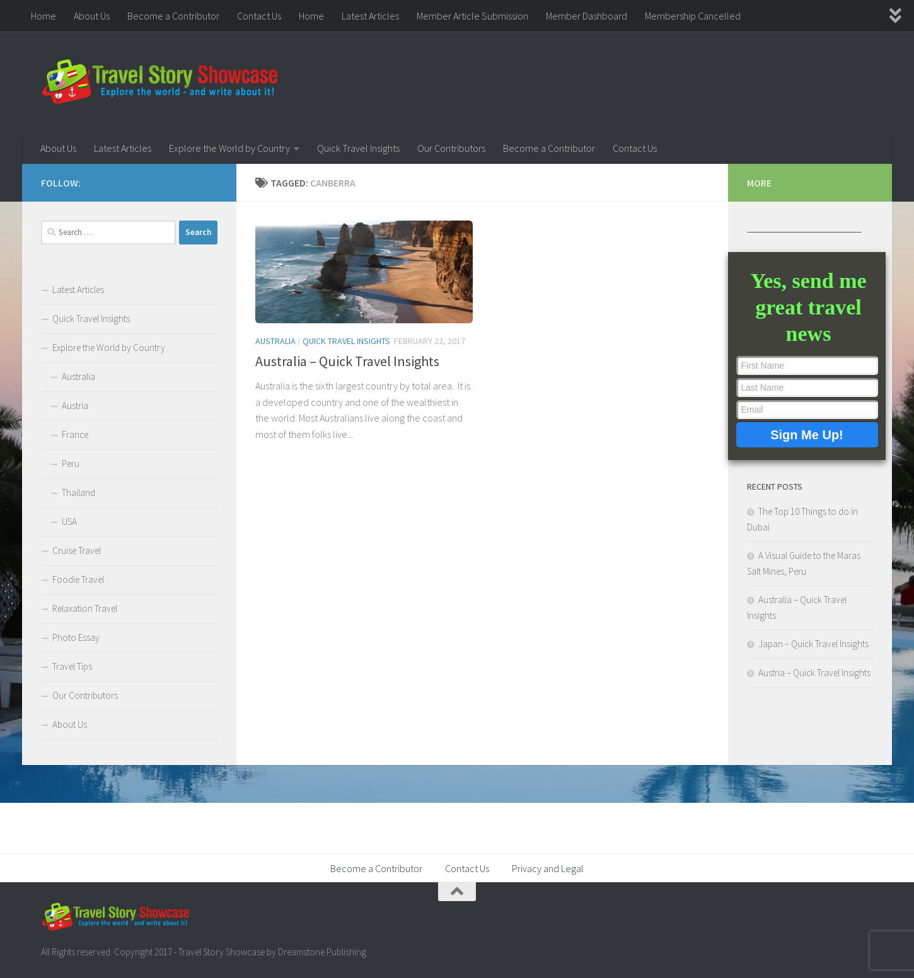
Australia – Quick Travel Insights (347, 361)
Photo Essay (76, 637)
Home (43, 15)
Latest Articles (370, 15)
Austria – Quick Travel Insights (814, 673)
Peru (70, 463)
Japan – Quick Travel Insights (813, 644)
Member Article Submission (472, 15)
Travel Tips (72, 666)
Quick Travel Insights (358, 148)
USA (69, 521)
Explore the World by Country (229, 148)
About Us (92, 15)
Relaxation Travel (84, 608)
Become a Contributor (173, 15)
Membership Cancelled (693, 15)
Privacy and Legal (548, 868)
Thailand (78, 492)
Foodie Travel (78, 579)
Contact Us (259, 15)
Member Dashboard (586, 15)
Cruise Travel (76, 550)
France (75, 434)
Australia (275, 341)
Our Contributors (451, 148)
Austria (75, 405)
